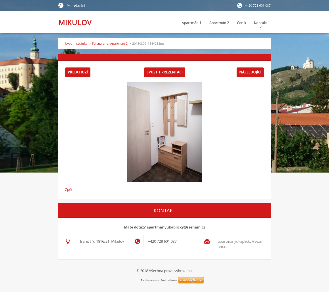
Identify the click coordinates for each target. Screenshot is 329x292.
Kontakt (260, 24)
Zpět (69, 189)
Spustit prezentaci (165, 72)
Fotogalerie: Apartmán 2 (110, 43)
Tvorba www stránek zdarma (159, 280)
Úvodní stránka (76, 43)
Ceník (241, 22)
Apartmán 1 (191, 22)
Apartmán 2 (219, 22)
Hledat (61, 5)
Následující (250, 72)
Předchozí (78, 72)
